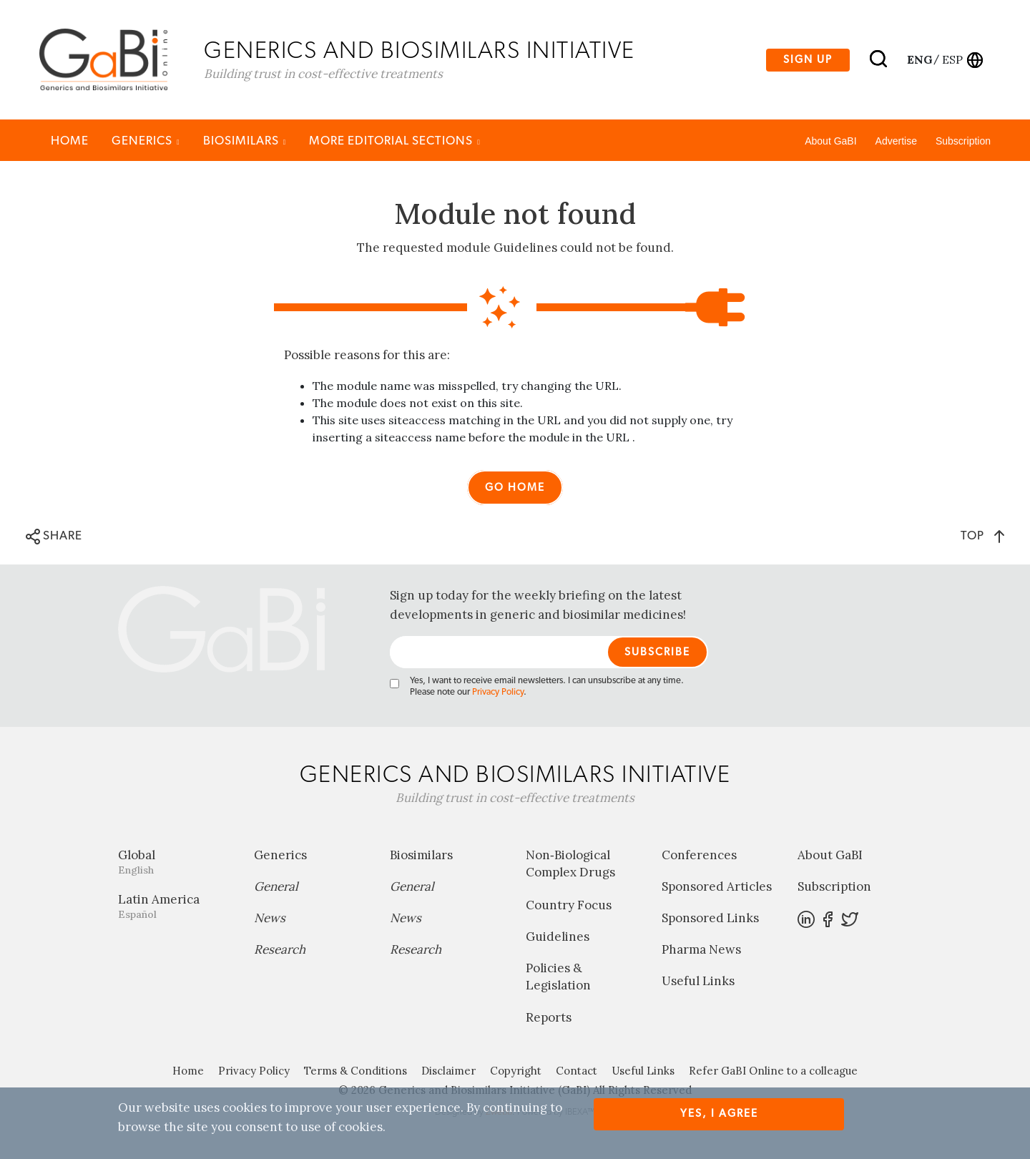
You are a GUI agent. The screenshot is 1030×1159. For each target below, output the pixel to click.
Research (279, 949)
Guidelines (557, 936)
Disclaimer (448, 1070)
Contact (576, 1070)
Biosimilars (245, 141)
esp (952, 59)
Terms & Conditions (355, 1070)
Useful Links (698, 981)
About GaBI (830, 141)
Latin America (175, 906)
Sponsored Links (710, 918)
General (276, 886)
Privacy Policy (498, 692)
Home (70, 141)
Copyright (515, 1070)
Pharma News (701, 949)
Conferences (699, 855)
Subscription (963, 141)
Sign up (808, 59)
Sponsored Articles (717, 886)
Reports (549, 1017)
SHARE (54, 536)
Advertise (896, 141)
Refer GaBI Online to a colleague (773, 1070)
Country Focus (569, 905)
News (269, 918)
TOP (982, 535)
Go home (515, 487)
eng (919, 59)
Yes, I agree (719, 1113)
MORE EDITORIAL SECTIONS (395, 141)
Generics (146, 141)
